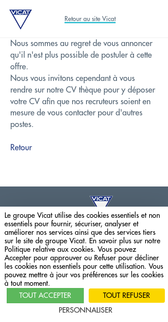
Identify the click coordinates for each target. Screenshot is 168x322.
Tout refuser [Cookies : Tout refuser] (126, 295)
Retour (21, 148)
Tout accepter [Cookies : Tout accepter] (45, 295)
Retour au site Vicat (90, 19)
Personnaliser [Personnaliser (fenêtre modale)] (85, 310)
